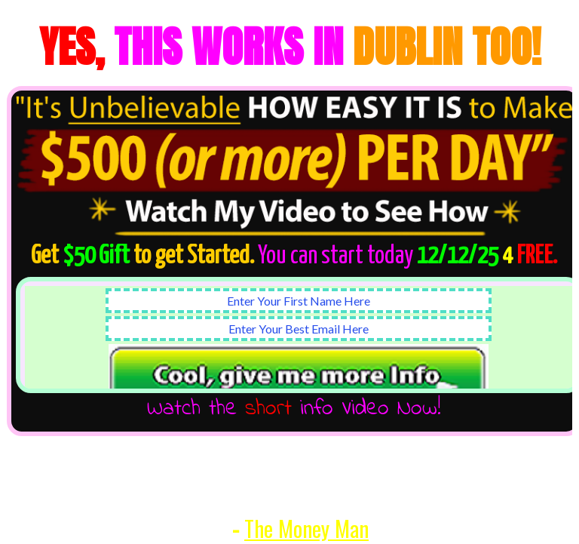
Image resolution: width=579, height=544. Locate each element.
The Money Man (306, 528)
